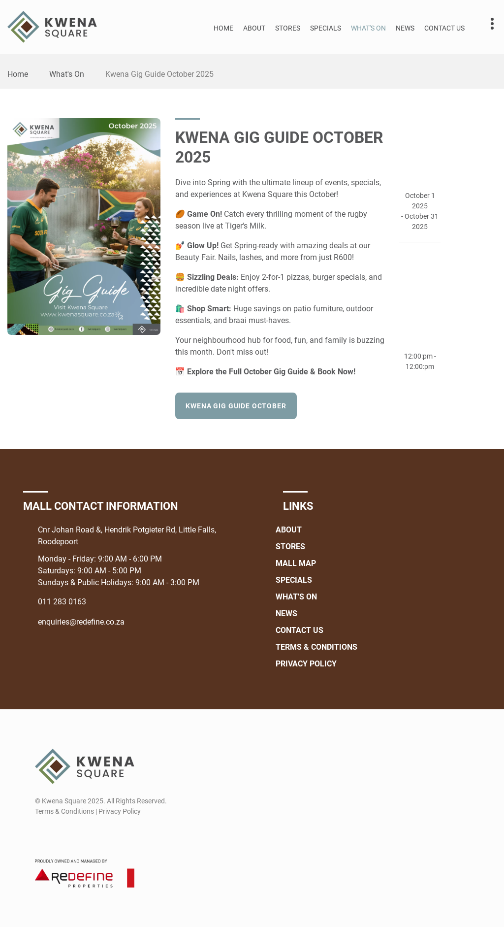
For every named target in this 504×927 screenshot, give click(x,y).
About (254, 28)
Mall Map (296, 563)
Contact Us (444, 28)
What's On (368, 28)
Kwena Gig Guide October (236, 406)
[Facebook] (41, 834)
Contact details (487, 24)
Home (223, 28)
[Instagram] (59, 834)
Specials (325, 28)
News (405, 28)
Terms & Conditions (316, 647)
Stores (287, 28)
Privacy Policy (306, 663)
